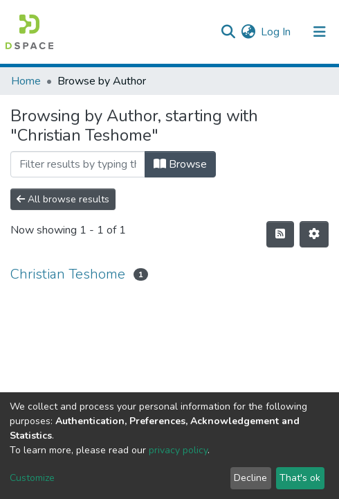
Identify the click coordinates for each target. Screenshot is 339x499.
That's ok (300, 477)
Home (26, 81)
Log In (276, 32)
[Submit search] (228, 32)
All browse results (63, 199)
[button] (248, 32)
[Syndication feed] (280, 234)
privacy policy (178, 450)
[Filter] (77, 164)
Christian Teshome (67, 274)
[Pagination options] (314, 234)
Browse (180, 164)
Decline (250, 477)
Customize (32, 477)
